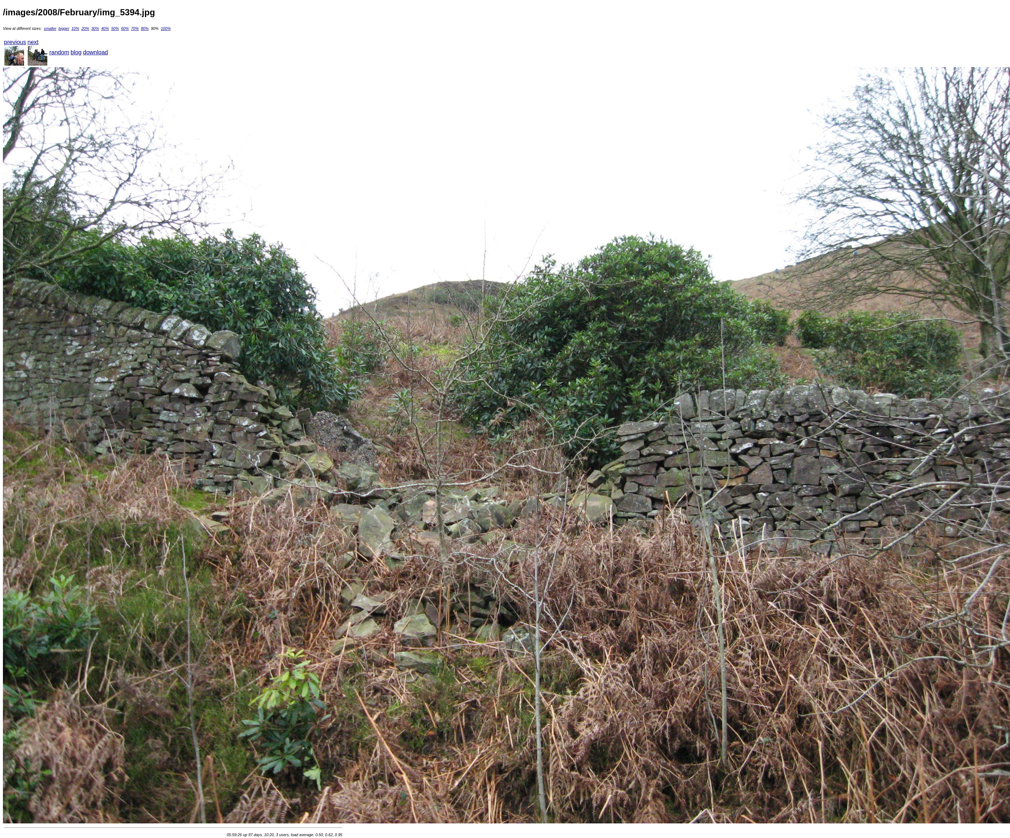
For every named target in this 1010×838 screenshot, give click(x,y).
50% (115, 28)
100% (165, 28)
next (32, 42)
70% (135, 28)
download (95, 52)
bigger (64, 28)
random (59, 52)
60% (125, 28)
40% (105, 28)
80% (145, 28)
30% (95, 28)
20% (85, 28)
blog (76, 52)
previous (15, 42)
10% (75, 28)
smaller (50, 28)
